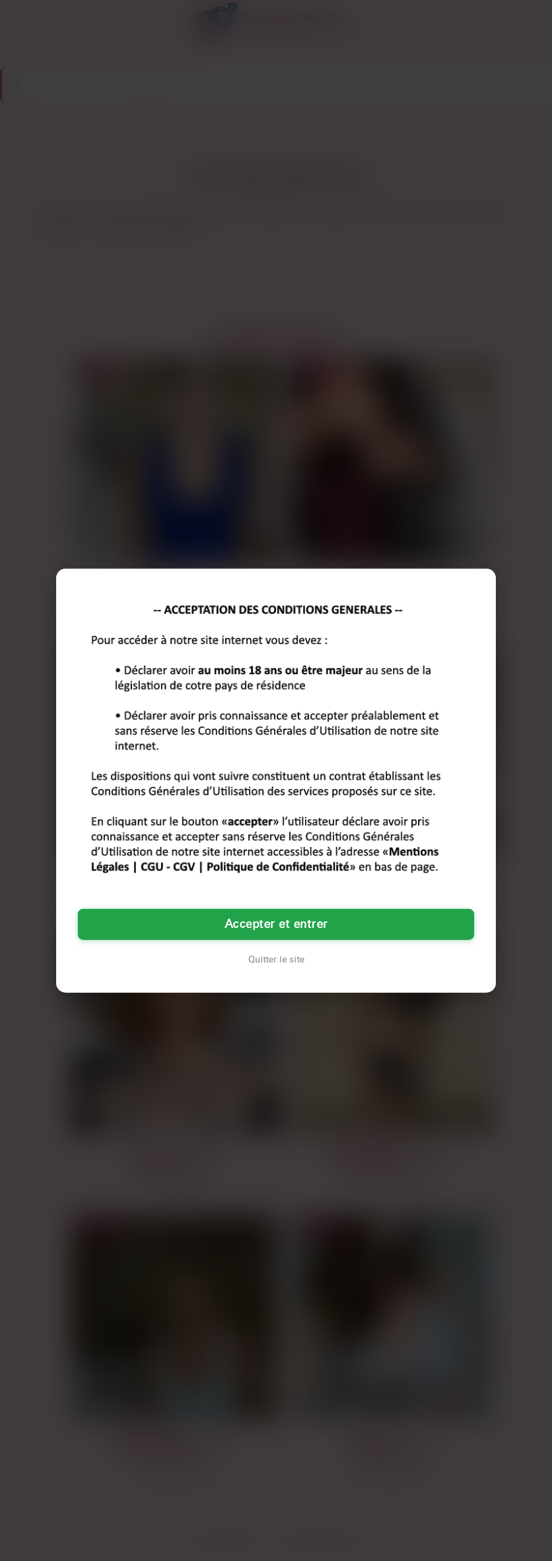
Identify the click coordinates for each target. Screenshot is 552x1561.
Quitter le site (276, 959)
